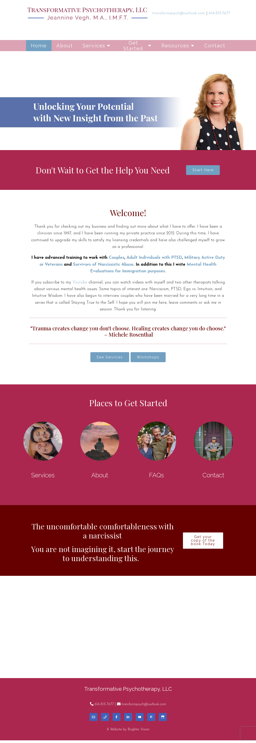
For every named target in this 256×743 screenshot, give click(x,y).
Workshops (150, 359)
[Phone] (105, 720)
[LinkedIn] (128, 720)
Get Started (133, 45)
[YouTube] (140, 720)
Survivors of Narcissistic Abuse (103, 266)
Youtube (79, 283)
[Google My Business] (163, 720)
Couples (116, 259)
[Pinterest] (151, 720)
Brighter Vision (138, 732)
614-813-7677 (104, 707)
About (64, 45)
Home (39, 45)
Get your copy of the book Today (203, 543)
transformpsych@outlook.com (143, 707)
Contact (214, 45)
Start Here (203, 171)
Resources (175, 45)
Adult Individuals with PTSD (154, 259)
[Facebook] (117, 720)
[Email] (93, 720)
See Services (108, 359)
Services (94, 45)
